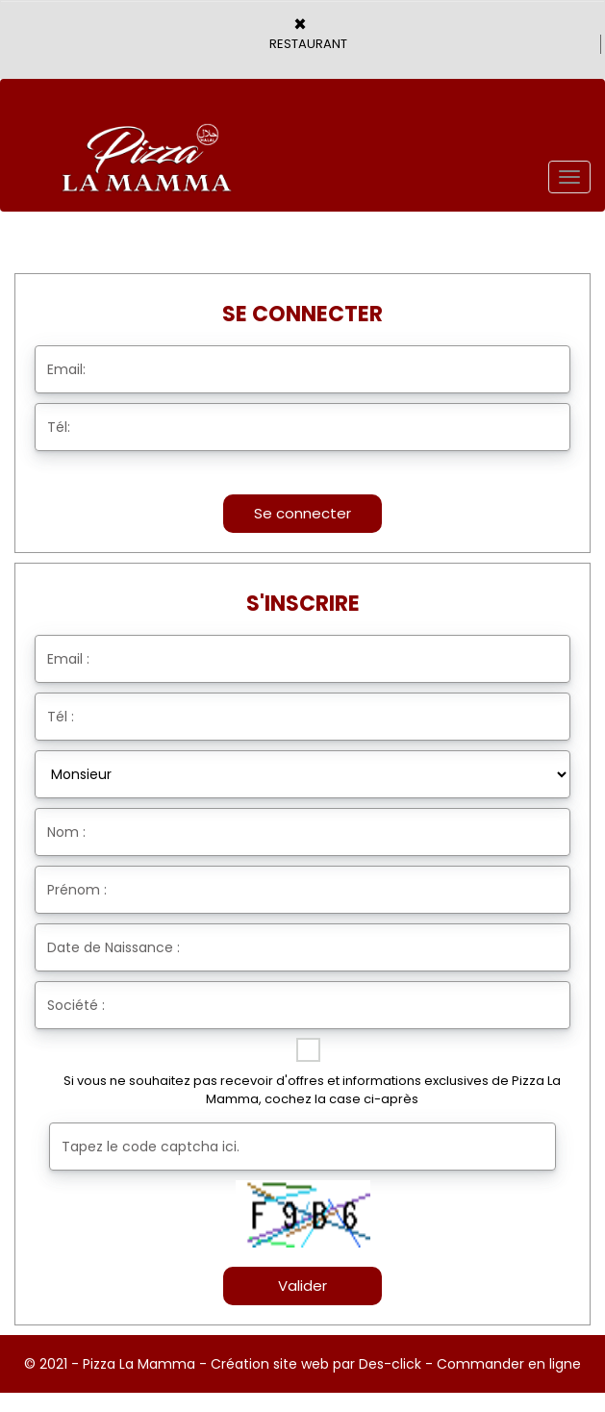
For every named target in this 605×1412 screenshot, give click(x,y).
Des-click (390, 1364)
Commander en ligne (509, 1364)
